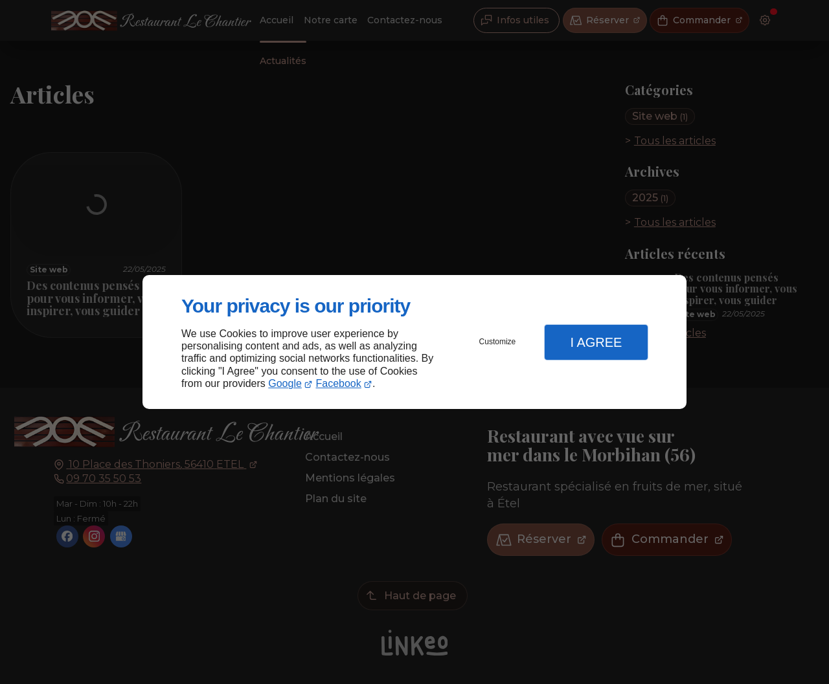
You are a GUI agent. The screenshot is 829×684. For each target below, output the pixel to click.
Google (285, 383)
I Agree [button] (596, 342)
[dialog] (414, 342)
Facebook (338, 383)
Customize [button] (497, 341)
